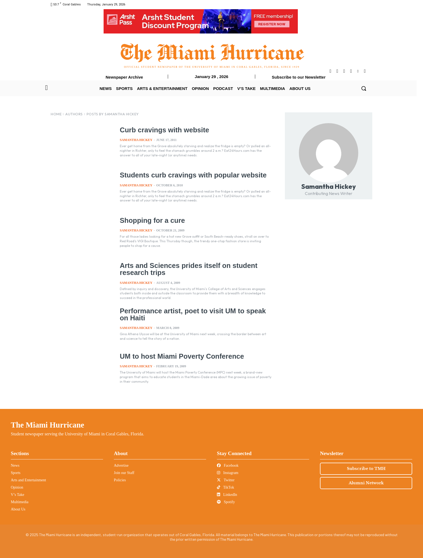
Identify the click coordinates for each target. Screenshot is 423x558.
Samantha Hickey (136, 140)
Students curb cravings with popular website (191, 175)
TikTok (225, 487)
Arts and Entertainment (28, 480)
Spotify (226, 502)
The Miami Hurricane (47, 425)
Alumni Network (366, 482)
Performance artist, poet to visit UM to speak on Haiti (191, 314)
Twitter (225, 480)
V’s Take (17, 495)
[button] (363, 88)
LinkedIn (227, 495)
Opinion (17, 487)
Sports (16, 473)
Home (56, 114)
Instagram (227, 473)
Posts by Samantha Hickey (113, 114)
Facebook (227, 465)
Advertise (121, 465)
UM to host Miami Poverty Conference (180, 356)
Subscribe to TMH (366, 468)
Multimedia (19, 502)
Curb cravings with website (163, 130)
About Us (18, 509)
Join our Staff (124, 473)
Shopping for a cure (151, 220)
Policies (120, 480)
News (15, 465)
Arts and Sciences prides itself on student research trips (187, 269)
